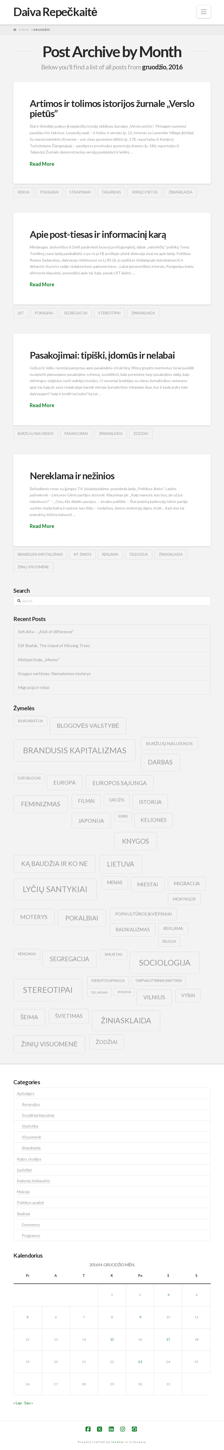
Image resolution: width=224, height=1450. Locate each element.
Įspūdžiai (24, 1170)
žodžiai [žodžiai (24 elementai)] (106, 1042)
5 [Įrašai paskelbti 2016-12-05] (28, 1317)
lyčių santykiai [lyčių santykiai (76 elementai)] (55, 889)
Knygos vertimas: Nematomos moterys (54, 673)
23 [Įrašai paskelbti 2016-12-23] (140, 1362)
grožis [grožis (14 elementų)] (117, 799)
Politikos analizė (30, 1202)
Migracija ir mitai (33, 687)
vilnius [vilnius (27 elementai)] (154, 997)
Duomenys (31, 1224)
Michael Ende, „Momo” (38, 659)
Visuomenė (31, 1137)
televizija (138, 554)
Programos (31, 1235)
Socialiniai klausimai (38, 1115)
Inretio (117, 1441)
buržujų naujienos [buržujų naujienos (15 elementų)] (169, 743)
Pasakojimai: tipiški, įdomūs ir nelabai (102, 355)
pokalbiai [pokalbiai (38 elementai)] (81, 918)
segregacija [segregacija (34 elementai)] (69, 959)
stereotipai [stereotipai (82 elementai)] (48, 989)
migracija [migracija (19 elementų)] (187, 883)
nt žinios (82, 554)
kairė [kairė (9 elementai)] (123, 816)
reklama (110, 554)
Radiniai (23, 1213)
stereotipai (109, 313)
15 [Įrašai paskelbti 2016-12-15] (112, 1339)
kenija (23, 192)
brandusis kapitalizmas (40, 554)
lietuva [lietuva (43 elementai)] (120, 864)
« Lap (17, 1402)
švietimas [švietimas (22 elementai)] (69, 1016)
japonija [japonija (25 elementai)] (91, 820)
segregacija (75, 313)
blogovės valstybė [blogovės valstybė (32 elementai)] (88, 725)
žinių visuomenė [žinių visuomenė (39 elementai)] (49, 1044)
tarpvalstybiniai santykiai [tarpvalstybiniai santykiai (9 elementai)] (158, 981)
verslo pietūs (145, 192)
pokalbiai (49, 192)
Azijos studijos (29, 1159)
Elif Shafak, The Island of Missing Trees (54, 645)
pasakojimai (76, 433)
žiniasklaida (180, 192)
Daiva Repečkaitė (55, 11)
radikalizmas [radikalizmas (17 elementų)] (133, 929)
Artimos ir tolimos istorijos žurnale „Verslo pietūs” (112, 108)
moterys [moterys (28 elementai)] (33, 916)
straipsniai (80, 192)
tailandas (111, 192)
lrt (21, 313)
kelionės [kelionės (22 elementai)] (154, 820)
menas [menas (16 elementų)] (114, 882)
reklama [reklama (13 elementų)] (173, 928)
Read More (42, 164)
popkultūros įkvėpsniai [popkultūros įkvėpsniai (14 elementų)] (143, 913)
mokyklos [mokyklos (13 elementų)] (184, 898)
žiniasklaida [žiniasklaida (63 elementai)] (126, 1020)
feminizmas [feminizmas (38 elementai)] (40, 804)
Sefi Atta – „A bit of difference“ (46, 631)
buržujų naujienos (35, 433)
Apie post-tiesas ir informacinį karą (98, 234)
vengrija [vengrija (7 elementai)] (124, 992)
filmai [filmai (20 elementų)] (86, 801)
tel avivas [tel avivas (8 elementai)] (99, 992)
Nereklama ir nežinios (72, 475)
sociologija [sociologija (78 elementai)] (164, 962)
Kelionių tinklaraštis (33, 1180)
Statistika (30, 1126)
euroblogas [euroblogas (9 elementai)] (29, 778)
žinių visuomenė (33, 567)
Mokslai (23, 1191)
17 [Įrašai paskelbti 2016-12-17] (168, 1339)
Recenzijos (31, 1104)
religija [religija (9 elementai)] (169, 941)
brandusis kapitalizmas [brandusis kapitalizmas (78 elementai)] (74, 750)
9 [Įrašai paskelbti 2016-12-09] (140, 1317)
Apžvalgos (25, 1093)
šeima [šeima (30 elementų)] (29, 1017)
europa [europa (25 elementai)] (64, 782)
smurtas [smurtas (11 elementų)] (113, 954)
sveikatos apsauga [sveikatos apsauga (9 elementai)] (108, 981)
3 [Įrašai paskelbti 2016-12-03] (168, 1295)
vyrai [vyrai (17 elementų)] (188, 995)
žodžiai (141, 433)
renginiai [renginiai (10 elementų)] (27, 954)
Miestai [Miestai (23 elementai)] (147, 884)
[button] (204, 11)
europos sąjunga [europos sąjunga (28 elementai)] (119, 782)
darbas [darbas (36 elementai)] (160, 762)
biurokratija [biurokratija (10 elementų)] (30, 721)
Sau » (28, 1402)
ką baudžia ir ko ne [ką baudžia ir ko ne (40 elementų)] (54, 863)
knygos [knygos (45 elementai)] (135, 841)
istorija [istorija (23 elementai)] (150, 802)
